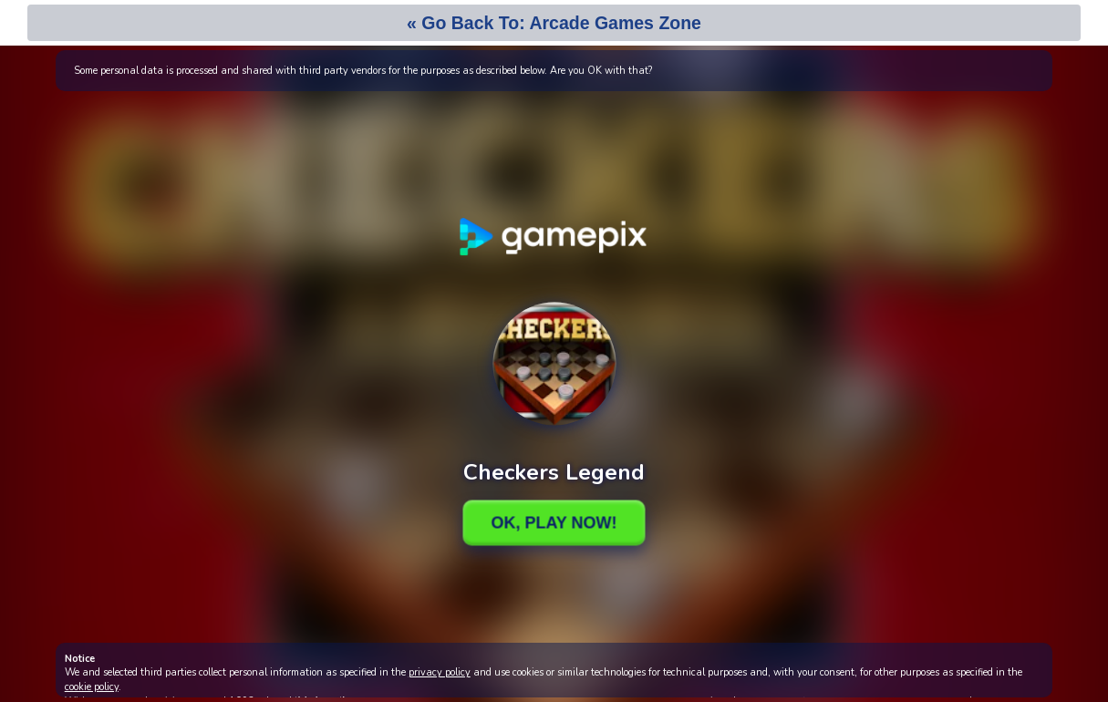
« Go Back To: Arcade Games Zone (554, 23)
